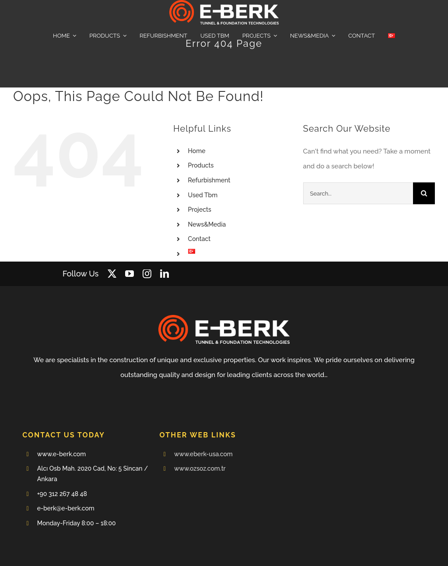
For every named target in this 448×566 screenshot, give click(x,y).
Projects (199, 209)
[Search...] (358, 193)
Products (201, 165)
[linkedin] (164, 273)
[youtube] (129, 273)
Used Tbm (203, 195)
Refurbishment (209, 180)
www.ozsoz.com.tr (200, 468)
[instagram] (147, 273)
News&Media (207, 224)
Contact (199, 238)
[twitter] (112, 273)
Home (197, 150)
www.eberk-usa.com (203, 454)
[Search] (424, 193)
